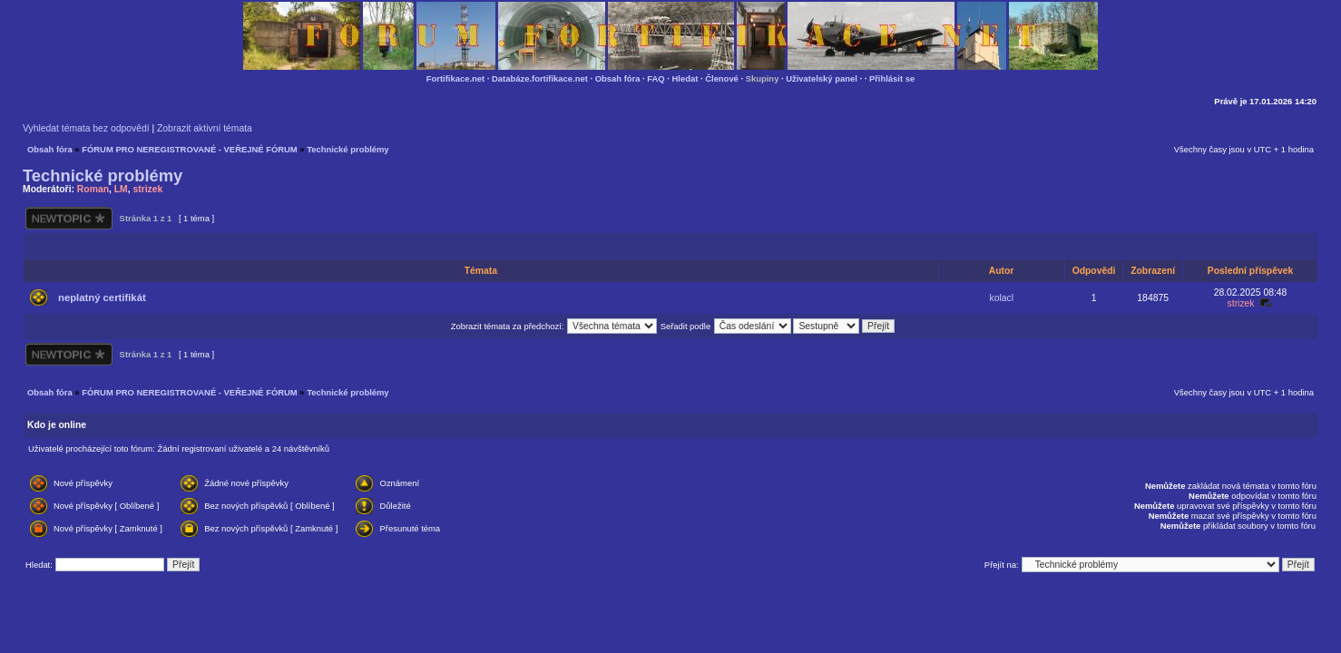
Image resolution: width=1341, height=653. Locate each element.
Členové (722, 78)
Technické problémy (347, 149)
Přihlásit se (892, 78)
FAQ (655, 78)
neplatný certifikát (102, 297)
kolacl (1002, 298)
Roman (93, 189)
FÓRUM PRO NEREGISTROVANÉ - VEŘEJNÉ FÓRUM (189, 149)
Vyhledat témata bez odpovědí (86, 128)
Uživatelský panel (821, 78)
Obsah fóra (618, 78)
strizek (147, 189)
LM (121, 189)
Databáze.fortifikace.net (540, 78)
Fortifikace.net (455, 78)
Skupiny (762, 78)
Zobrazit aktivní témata (204, 128)
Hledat (685, 78)
